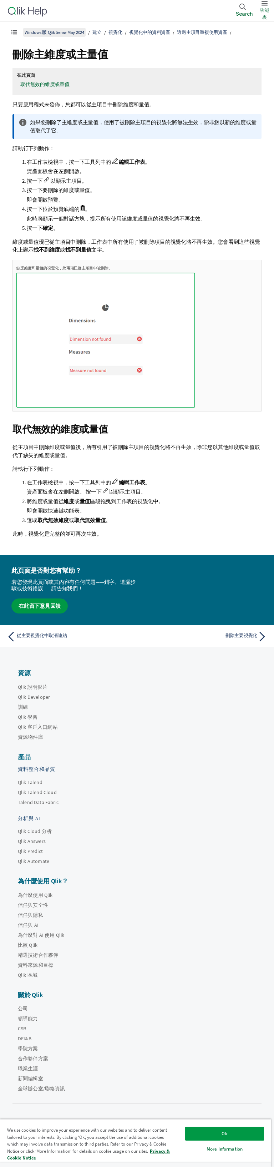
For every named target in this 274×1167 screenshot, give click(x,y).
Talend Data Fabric (38, 802)
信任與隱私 (30, 915)
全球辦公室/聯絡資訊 (41, 1088)
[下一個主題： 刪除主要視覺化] (204, 636)
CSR (22, 1028)
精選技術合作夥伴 (38, 955)
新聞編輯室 (30, 1078)
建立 (97, 32)
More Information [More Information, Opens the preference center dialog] (225, 1149)
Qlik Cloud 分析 (35, 831)
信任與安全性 (33, 905)
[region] (135, 1143)
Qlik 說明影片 (32, 687)
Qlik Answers (32, 841)
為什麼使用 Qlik (35, 895)
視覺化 (115, 32)
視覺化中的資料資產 (149, 32)
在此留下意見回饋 (40, 605)
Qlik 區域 (27, 975)
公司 (23, 1008)
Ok (224, 1134)
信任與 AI (28, 925)
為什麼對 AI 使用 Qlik (41, 935)
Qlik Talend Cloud (37, 792)
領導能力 (28, 1018)
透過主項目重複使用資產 (202, 32)
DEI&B (24, 1038)
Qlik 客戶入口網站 (38, 727)
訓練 (23, 707)
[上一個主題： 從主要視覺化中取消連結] (70, 636)
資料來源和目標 (35, 965)
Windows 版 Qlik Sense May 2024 (54, 32)
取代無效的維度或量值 (45, 84)
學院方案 (28, 1048)
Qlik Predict (30, 851)
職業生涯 (28, 1068)
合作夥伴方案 (33, 1058)
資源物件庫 (30, 737)
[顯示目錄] (14, 32)
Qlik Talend (30, 782)
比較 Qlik (27, 945)
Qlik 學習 (27, 717)
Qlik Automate (33, 861)
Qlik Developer (34, 697)
